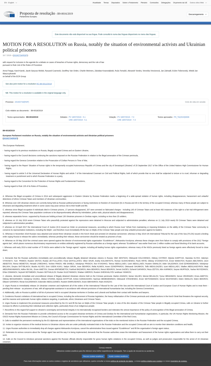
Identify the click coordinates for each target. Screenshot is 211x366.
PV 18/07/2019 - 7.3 (125, 117)
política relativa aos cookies (151, 364)
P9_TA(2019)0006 (181, 117)
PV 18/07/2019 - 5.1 (77, 117)
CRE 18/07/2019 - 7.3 (126, 120)
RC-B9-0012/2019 (44, 84)
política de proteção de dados (121, 364)
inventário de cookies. (178, 364)
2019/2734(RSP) (20, 55)
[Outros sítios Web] (198, 2)
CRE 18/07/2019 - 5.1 (78, 120)
